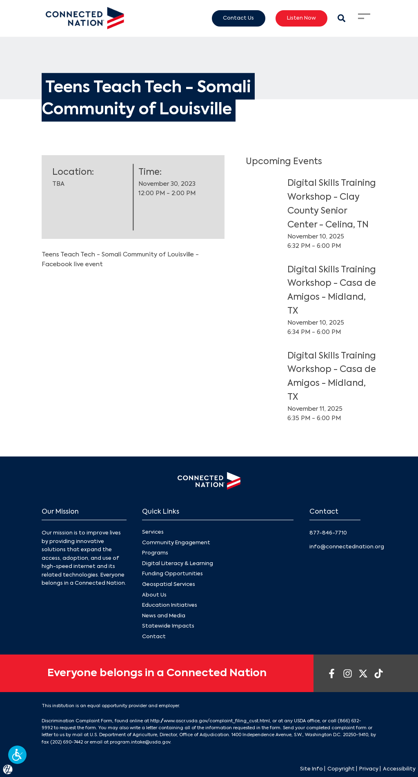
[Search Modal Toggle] (341, 18)
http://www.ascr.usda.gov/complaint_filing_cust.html (210, 721)
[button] (17, 755)
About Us (154, 595)
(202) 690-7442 (66, 742)
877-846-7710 (328, 533)
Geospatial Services (168, 584)
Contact (154, 636)
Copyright (341, 769)
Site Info (311, 769)
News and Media (163, 616)
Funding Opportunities (172, 574)
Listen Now (301, 18)
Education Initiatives (169, 605)
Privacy (368, 769)
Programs (155, 553)
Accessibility (399, 769)
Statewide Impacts (168, 626)
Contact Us (238, 18)
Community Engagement (176, 542)
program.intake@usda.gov (140, 742)
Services (153, 532)
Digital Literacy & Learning (177, 563)
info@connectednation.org (346, 547)
